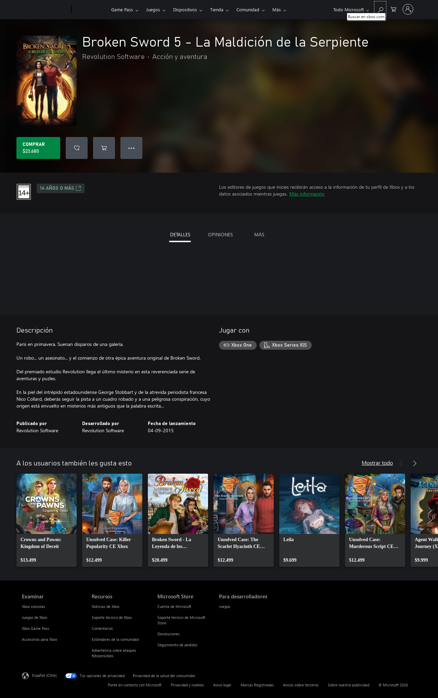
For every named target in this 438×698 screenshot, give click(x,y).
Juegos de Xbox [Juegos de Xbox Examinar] (34, 617)
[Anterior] (401, 463)
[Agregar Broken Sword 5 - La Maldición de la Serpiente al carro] (104, 148)
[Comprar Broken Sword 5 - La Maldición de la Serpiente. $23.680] (38, 148)
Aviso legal (222, 685)
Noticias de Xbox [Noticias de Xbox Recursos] (105, 606)
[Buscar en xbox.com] (380, 8)
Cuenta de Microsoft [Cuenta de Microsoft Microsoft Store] (174, 606)
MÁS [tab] (259, 234)
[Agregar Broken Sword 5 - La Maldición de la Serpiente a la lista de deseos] (77, 148)
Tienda (216, 9)
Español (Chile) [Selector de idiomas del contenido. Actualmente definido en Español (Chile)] (44, 675)
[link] (46, 520)
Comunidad (247, 9)
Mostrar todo (377, 462)
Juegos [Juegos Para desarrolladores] (224, 606)
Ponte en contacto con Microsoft (135, 685)
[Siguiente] (415, 463)
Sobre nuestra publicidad (348, 685)
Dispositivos (185, 9)
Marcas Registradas (257, 685)
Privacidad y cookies (187, 685)
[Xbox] (90, 9)
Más (276, 9)
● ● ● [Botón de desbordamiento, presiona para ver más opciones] (131, 148)
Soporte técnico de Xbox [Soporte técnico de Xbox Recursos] (112, 617)
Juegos (153, 9)
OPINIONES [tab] (220, 234)
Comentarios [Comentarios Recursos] (102, 628)
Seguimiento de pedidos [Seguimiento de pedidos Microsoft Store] (177, 645)
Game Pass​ (122, 9)
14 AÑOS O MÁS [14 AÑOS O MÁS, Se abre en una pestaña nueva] (60, 188)
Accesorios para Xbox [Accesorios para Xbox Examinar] (39, 639)
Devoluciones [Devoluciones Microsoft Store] (168, 634)
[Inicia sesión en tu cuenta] (408, 9)
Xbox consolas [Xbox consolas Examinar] (33, 606)
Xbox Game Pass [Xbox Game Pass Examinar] (35, 628)
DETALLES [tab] (180, 234)
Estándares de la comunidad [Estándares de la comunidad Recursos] (115, 639)
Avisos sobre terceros (301, 685)
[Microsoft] (45, 9)
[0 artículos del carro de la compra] (393, 9)
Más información (306, 193)
